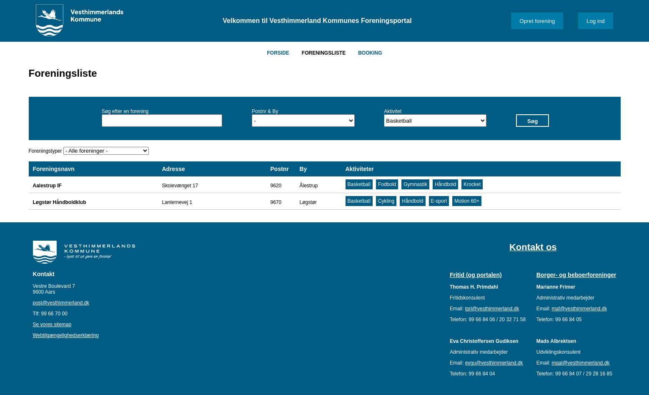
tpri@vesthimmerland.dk (492, 309)
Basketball (359, 184)
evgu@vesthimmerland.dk (494, 363)
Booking (370, 53)
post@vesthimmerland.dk (61, 303)
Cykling (386, 201)
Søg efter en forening (125, 111)
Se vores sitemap (52, 324)
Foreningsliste (324, 53)
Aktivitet (392, 111)
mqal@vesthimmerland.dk (580, 363)
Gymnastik (415, 184)
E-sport (439, 201)
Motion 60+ (466, 201)
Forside (278, 53)
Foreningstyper (45, 151)
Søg (532, 121)
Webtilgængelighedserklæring (66, 335)
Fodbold (387, 184)
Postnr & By (265, 111)
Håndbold (445, 184)
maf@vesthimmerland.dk (579, 309)
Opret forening (537, 21)
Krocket (472, 184)
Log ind (595, 21)
